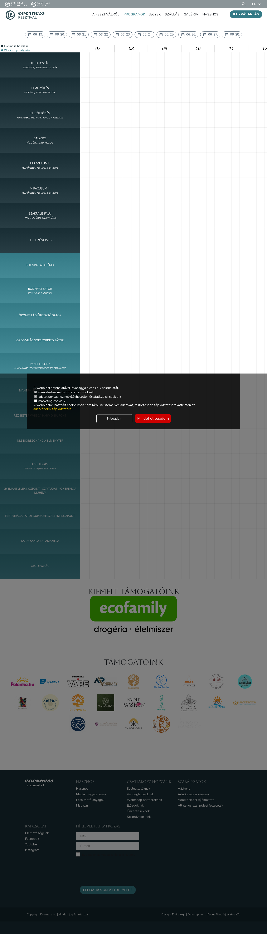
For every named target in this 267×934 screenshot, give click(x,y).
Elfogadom (114, 418)
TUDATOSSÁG (40, 65)
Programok (134, 14)
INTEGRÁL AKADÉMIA (40, 265)
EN (257, 4)
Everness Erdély (40, 4)
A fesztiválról (105, 14)
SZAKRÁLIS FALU (40, 216)
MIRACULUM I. (40, 165)
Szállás (172, 14)
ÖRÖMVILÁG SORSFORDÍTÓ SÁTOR (40, 340)
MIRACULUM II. (40, 190)
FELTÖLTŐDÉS (40, 115)
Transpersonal (40, 366)
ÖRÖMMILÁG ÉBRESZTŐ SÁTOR (40, 315)
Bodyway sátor (40, 291)
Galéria (191, 14)
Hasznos (210, 14)
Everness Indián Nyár (16, 4)
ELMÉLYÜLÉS (40, 90)
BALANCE (40, 140)
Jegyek (155, 14)
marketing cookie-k (49, 401)
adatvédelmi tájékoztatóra (52, 409)
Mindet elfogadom (153, 418)
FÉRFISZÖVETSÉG (40, 240)
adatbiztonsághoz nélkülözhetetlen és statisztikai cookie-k (77, 397)
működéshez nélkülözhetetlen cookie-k (64, 392)
